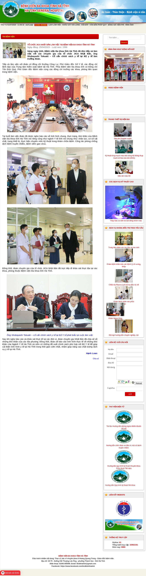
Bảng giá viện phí (116, 25)
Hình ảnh (129, 25)
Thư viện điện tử (116, 407)
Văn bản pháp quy (98, 25)
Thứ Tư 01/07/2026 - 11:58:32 (12, 25)
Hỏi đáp (84, 25)
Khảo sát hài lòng (71, 25)
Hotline (36, 25)
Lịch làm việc (55, 25)
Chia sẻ (96, 359)
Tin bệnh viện (8, 37)
